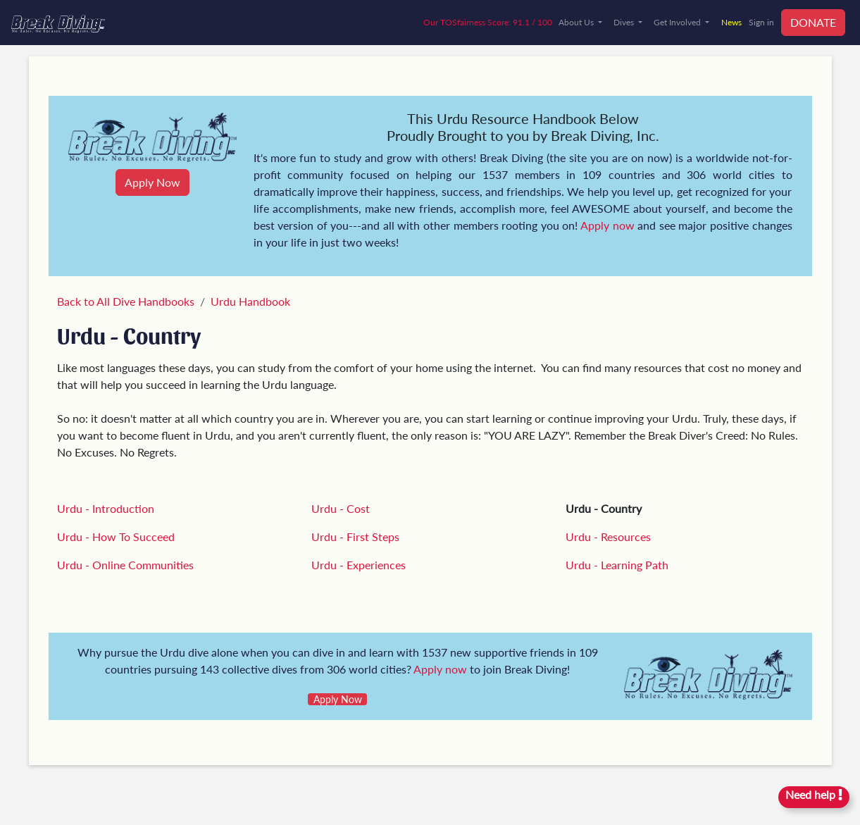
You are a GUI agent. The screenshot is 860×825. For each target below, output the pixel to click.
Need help (813, 794)
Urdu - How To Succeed (116, 536)
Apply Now (152, 182)
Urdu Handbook (250, 301)
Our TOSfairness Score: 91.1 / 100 (487, 22)
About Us (577, 22)
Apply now (607, 225)
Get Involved (678, 22)
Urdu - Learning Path (617, 564)
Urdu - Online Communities (125, 564)
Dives (624, 22)
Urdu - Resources (608, 536)
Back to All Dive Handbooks (125, 301)
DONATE (813, 22)
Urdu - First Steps (355, 536)
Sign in (761, 22)
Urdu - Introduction (105, 508)
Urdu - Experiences (358, 564)
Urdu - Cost (340, 508)
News (731, 22)
